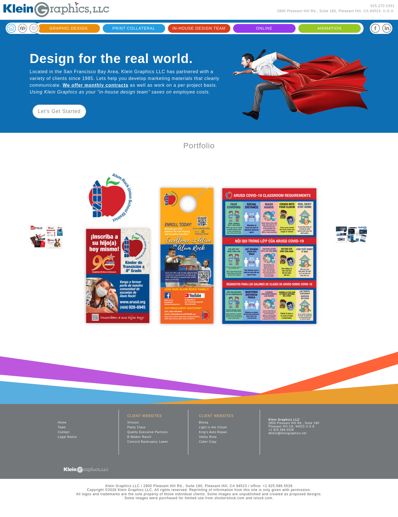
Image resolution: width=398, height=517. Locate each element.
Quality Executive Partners (147, 432)
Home (62, 422)
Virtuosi (133, 422)
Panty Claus (136, 427)
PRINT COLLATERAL (133, 28)
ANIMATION (329, 28)
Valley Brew (208, 436)
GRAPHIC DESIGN (68, 28)
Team (62, 427)
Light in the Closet (213, 427)
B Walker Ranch (139, 436)
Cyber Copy (208, 441)
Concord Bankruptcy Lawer (147, 441)
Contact (63, 432)
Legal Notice (67, 436)
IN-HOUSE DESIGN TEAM (199, 28)
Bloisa (203, 422)
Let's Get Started (59, 111)
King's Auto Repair (213, 432)
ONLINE (264, 28)
